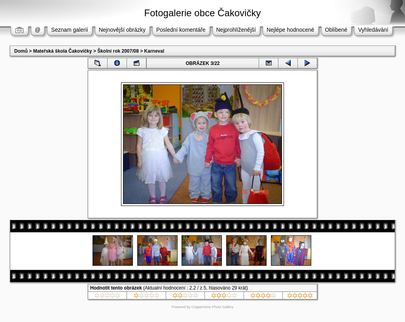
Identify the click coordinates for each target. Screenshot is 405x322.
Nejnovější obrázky (122, 30)
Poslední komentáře (181, 30)
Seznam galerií (69, 30)
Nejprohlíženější (236, 30)
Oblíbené (336, 30)
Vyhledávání (373, 30)
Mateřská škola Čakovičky (62, 51)
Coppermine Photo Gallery (212, 307)
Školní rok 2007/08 (118, 51)
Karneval (154, 51)
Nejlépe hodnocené (290, 30)
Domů (21, 51)
